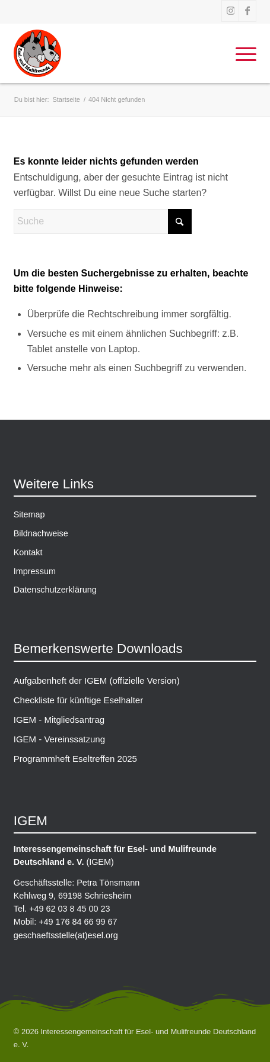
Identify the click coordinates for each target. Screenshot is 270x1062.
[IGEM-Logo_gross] (135, 53)
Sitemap (29, 514)
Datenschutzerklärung (55, 589)
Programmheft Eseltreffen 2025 (75, 759)
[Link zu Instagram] (230, 11)
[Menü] (240, 53)
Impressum (35, 571)
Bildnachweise (41, 533)
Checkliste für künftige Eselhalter (78, 700)
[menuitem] (240, 53)
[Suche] (103, 221)
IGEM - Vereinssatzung (59, 739)
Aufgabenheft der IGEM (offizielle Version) (97, 680)
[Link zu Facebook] (247, 11)
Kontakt (28, 552)
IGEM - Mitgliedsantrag (59, 720)
